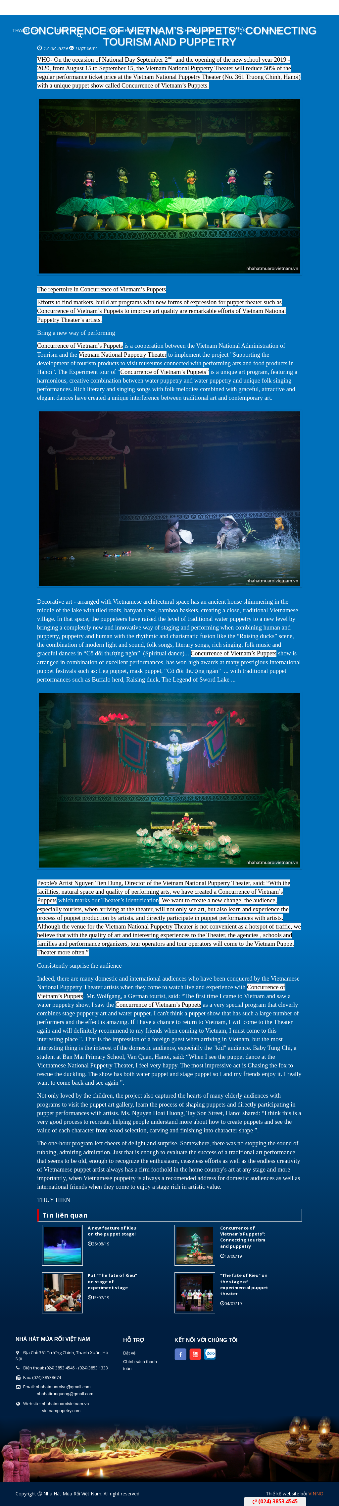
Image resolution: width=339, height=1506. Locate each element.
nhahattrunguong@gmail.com (65, 1393)
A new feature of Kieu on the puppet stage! (112, 1231)
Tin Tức (238, 30)
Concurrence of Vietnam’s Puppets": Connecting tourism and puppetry (242, 1237)
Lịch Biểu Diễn (194, 30)
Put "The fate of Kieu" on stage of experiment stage (112, 1281)
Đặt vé (129, 1353)
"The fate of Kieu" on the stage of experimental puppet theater (244, 1284)
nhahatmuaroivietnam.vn (65, 1403)
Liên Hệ (272, 30)
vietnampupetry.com (61, 1410)
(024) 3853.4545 (275, 1501)
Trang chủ (27, 30)
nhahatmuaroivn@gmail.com (63, 1386)
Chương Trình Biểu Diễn (130, 30)
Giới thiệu (70, 30)
